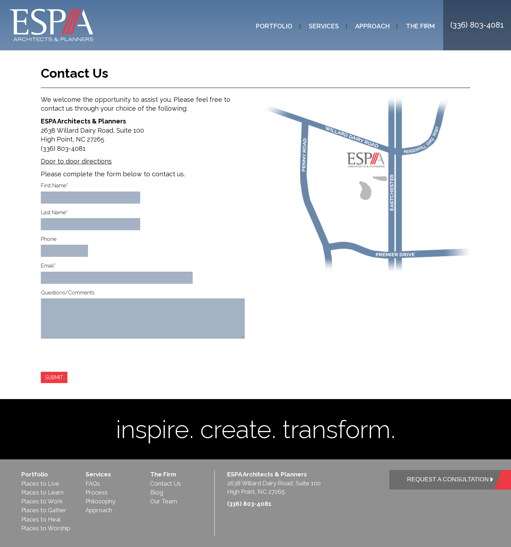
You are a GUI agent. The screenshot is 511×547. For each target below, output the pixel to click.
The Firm (420, 26)
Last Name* (54, 212)
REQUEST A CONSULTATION (450, 479)
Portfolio (274, 26)
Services (324, 26)
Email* (48, 266)
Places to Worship (45, 528)
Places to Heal (41, 519)
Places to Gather (43, 510)
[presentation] (95, 358)
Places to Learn (42, 492)
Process (97, 492)
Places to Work (42, 501)
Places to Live (40, 483)
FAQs (93, 483)
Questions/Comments (67, 292)
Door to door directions (76, 161)
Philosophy (100, 501)
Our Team (163, 501)
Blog (156, 492)
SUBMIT (54, 377)
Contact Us (165, 483)
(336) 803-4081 (477, 24)
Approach (372, 26)
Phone (48, 239)
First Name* (54, 185)
